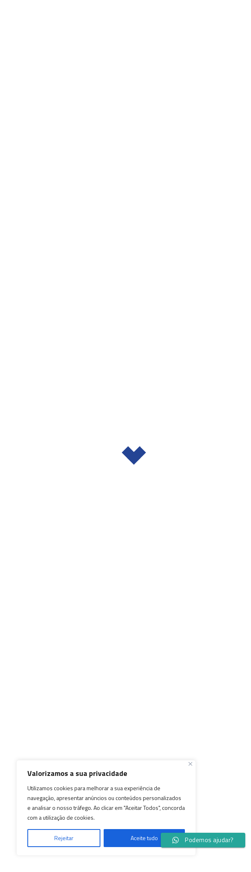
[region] (106, 808)
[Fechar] (190, 764)
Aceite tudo (144, 838)
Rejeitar (63, 838)
